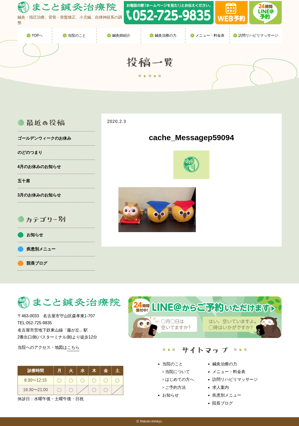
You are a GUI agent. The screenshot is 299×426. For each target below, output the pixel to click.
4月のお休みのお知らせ (39, 166)
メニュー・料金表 (228, 371)
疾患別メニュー (41, 249)
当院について (177, 371)
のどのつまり (30, 152)
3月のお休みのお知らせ (39, 195)
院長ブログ (37, 263)
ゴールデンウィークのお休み (44, 138)
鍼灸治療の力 (224, 364)
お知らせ (35, 235)
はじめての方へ (179, 379)
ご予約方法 (175, 387)
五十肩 (24, 181)
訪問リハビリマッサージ (235, 379)
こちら (73, 347)
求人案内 (220, 387)
